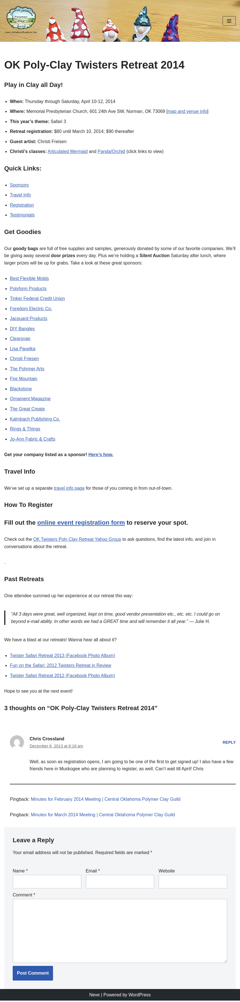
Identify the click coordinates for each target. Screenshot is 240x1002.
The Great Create (27, 409)
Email (93, 872)
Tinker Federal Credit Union (37, 299)
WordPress (140, 996)
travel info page (69, 488)
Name (20, 872)
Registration (22, 205)
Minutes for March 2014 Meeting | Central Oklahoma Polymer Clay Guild (103, 815)
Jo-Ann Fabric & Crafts (33, 439)
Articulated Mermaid (68, 151)
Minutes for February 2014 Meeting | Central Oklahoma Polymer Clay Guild (106, 800)
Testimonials (22, 215)
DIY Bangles (22, 329)
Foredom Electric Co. (31, 309)
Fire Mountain (24, 379)
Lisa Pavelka (23, 349)
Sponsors (19, 185)
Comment (24, 896)
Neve (94, 996)
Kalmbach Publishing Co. (35, 419)
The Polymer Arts (27, 369)
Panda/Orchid (111, 151)
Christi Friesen (24, 359)
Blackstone (21, 389)
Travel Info (20, 195)
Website (166, 872)
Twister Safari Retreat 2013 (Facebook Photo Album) (62, 656)
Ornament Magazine (30, 399)
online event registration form (81, 523)
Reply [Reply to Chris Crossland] (229, 743)
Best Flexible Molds (29, 278)
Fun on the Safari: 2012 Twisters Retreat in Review (61, 666)
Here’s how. (101, 455)
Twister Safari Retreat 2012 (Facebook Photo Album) (62, 676)
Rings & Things (25, 429)
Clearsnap (20, 339)
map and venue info (188, 111)
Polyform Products (28, 288)
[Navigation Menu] (229, 21)
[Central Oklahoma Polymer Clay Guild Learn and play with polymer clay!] (21, 21)
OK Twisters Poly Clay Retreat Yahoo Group (77, 540)
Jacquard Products (28, 319)
